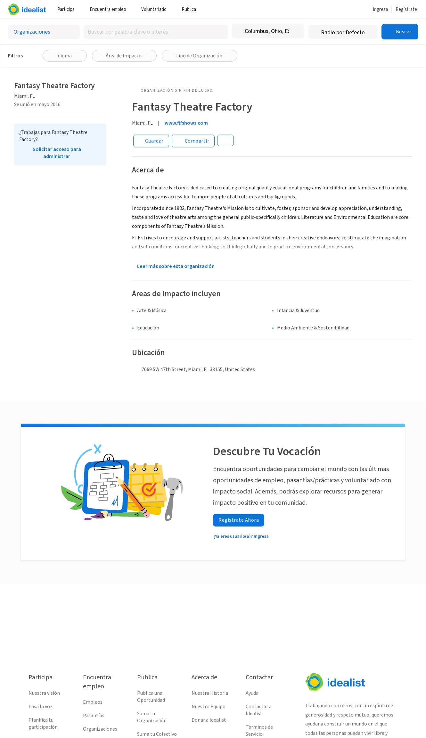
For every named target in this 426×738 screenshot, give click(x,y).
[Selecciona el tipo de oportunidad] (44, 32)
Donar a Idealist (209, 720)
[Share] (193, 141)
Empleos (92, 702)
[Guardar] (151, 141)
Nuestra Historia (210, 693)
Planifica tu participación (43, 724)
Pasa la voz (41, 706)
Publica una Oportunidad (151, 697)
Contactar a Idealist (259, 710)
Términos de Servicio (259, 731)
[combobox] (156, 32)
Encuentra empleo (110, 9)
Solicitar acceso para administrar (57, 153)
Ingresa (380, 9)
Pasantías (93, 715)
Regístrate (406, 9)
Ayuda (252, 693)
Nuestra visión (44, 693)
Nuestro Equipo (208, 706)
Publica (191, 9)
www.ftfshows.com (186, 123)
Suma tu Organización (152, 717)
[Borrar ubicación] (295, 31)
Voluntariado (156, 9)
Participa (68, 9)
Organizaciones (100, 729)
